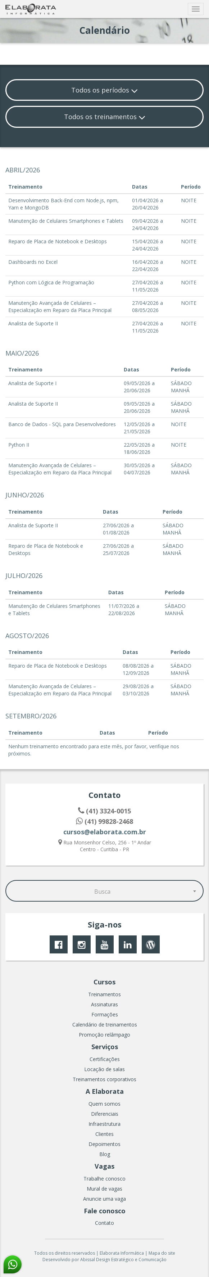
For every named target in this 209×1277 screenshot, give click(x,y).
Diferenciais (104, 1113)
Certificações (105, 1059)
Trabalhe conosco (104, 1178)
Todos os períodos (104, 90)
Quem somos (104, 1103)
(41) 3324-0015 (104, 811)
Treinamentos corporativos (104, 1079)
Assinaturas (104, 1004)
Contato (104, 1222)
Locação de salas (104, 1069)
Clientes (104, 1134)
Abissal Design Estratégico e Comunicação (123, 1259)
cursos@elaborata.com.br (104, 831)
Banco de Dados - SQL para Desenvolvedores (62, 424)
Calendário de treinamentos (104, 1024)
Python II (18, 444)
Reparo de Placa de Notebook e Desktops (57, 241)
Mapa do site (162, 1253)
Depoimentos (104, 1144)
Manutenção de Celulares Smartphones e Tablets (65, 220)
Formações (104, 1014)
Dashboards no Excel (33, 261)
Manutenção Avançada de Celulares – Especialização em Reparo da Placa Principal (60, 306)
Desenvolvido (56, 1259)
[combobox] (104, 891)
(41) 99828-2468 (104, 821)
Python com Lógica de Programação (51, 282)
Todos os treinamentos (104, 116)
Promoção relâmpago (104, 1034)
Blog (104, 1154)
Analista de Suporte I (32, 383)
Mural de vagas (104, 1188)
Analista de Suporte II (33, 323)
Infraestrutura (104, 1123)
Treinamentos (104, 994)
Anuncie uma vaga (104, 1198)
